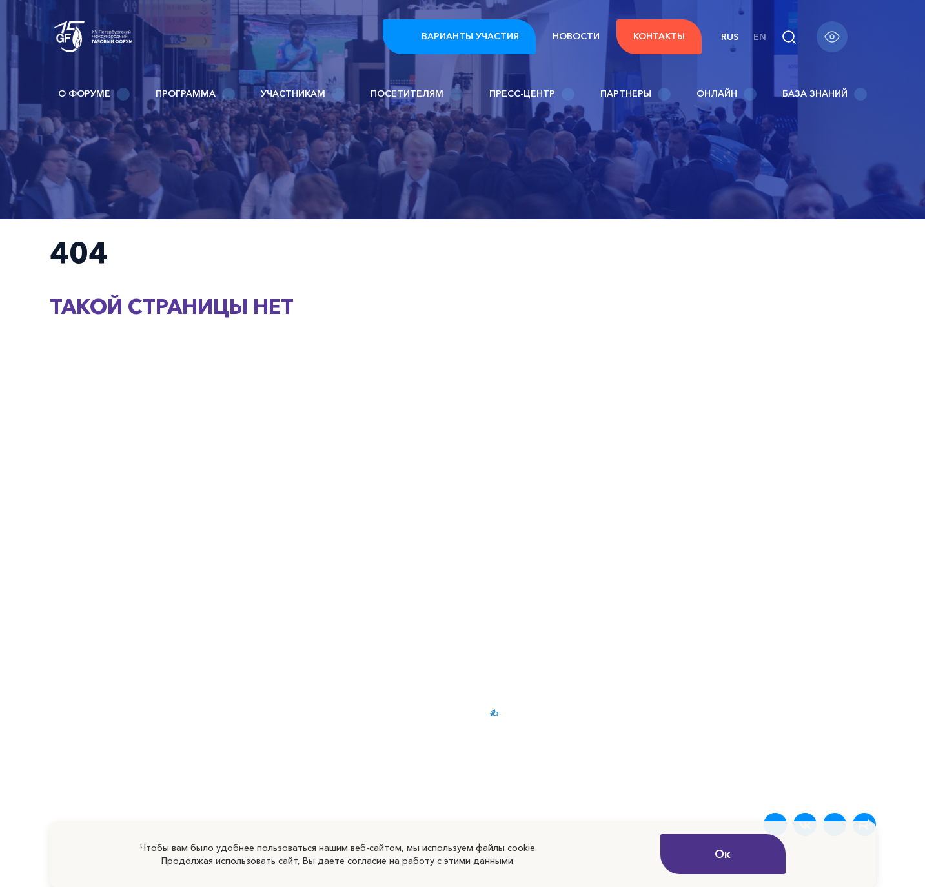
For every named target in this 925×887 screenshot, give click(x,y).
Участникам (303, 94)
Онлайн (726, 94)
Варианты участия (459, 36)
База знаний (824, 94)
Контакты (659, 36)
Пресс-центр (531, 94)
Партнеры (635, 94)
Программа (195, 94)
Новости (576, 36)
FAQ (730, 712)
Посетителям (417, 94)
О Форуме (94, 94)
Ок (723, 854)
